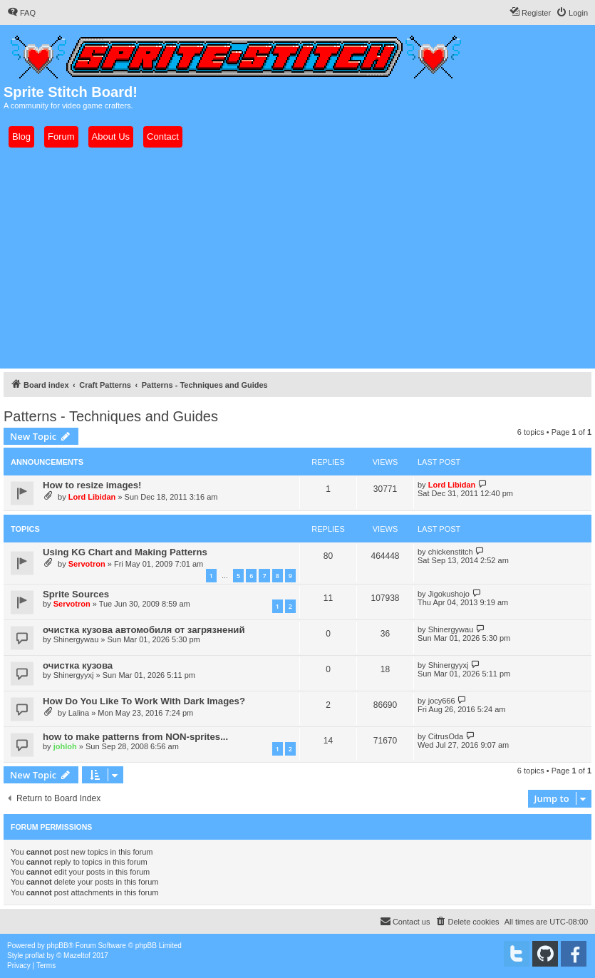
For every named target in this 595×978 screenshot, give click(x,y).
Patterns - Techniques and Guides (111, 416)
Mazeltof (76, 955)
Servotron (86, 564)
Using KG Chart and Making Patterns (125, 552)
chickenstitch (450, 551)
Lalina (78, 713)
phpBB (57, 945)
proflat (35, 955)
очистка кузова (78, 665)
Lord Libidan (92, 497)
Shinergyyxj (73, 675)
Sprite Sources (76, 594)
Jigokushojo (449, 594)
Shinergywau (76, 639)
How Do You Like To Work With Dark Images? (144, 701)
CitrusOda (446, 736)
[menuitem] (21, 12)
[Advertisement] (297, 258)
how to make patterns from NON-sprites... (135, 736)
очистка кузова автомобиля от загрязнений (144, 629)
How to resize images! (92, 485)
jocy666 (441, 700)
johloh (65, 746)
